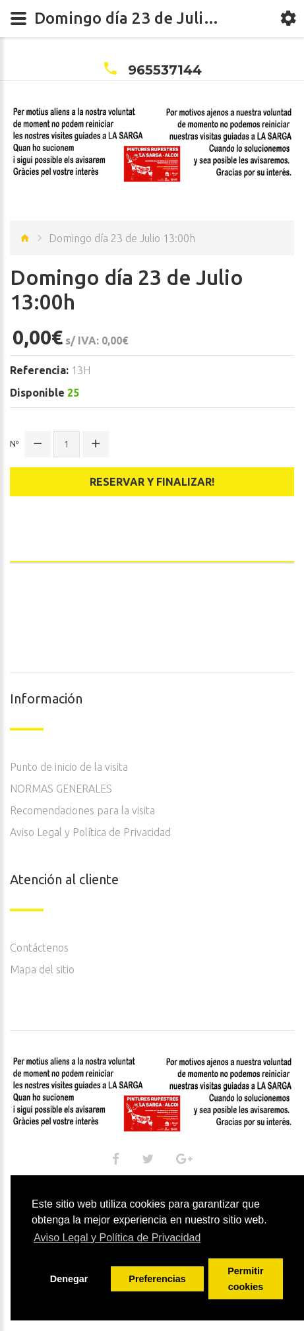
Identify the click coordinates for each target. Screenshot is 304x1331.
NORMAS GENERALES (61, 789)
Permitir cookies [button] (245, 1279)
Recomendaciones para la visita (82, 810)
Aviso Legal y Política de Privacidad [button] (117, 1237)
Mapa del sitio (42, 969)
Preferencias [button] (157, 1279)
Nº (14, 443)
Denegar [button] (69, 1279)
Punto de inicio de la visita (69, 767)
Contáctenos (39, 948)
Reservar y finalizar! (152, 482)
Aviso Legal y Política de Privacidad (90, 832)
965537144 (165, 70)
